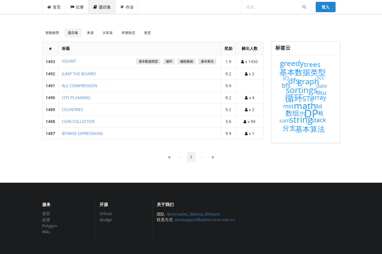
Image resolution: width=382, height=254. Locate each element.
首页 (54, 7)
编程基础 (186, 61)
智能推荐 (52, 32)
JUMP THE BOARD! (79, 73)
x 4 (249, 97)
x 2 (249, 73)
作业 (127, 7)
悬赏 (147, 32)
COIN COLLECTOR (78, 121)
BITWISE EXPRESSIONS (82, 133)
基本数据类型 (148, 61)
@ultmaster (177, 214)
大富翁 (107, 32)
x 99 (249, 121)
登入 (325, 7)
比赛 (77, 7)
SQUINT (69, 61)
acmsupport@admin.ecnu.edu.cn (205, 219)
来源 (90, 32)
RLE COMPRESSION (79, 85)
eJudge (105, 219)
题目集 (102, 7)
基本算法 (207, 61)
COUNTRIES (72, 109)
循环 (169, 61)
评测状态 (128, 32)
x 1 (249, 133)
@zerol (196, 214)
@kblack (212, 214)
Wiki (46, 231)
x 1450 (249, 61)
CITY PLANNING (76, 97)
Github (105, 213)
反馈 (46, 219)
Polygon (49, 225)
